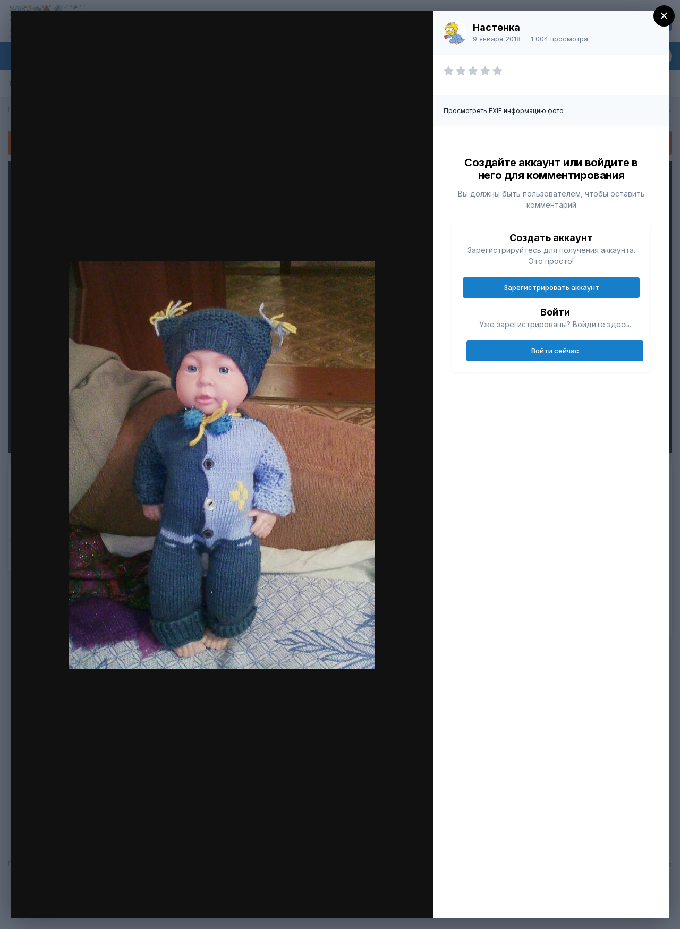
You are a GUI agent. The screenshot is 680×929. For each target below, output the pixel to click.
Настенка (496, 27)
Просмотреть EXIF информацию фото (504, 111)
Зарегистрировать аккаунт (551, 287)
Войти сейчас (555, 350)
